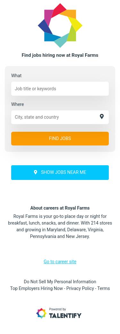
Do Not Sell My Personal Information (60, 281)
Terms (103, 288)
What (16, 75)
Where (17, 104)
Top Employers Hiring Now (36, 288)
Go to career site (60, 261)
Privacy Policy (80, 288)
